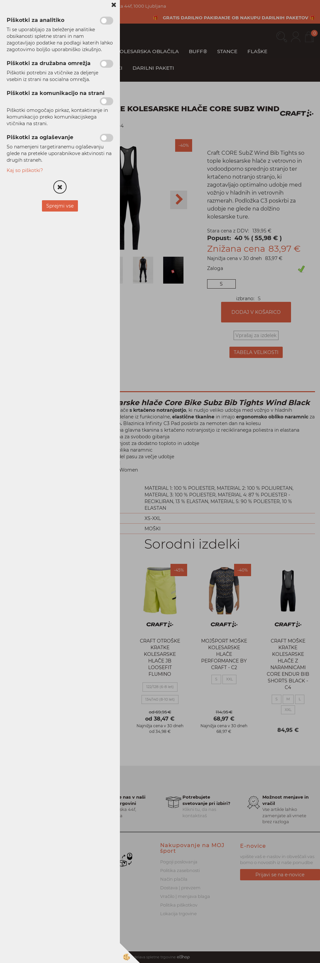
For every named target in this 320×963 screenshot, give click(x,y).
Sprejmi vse (60, 206)
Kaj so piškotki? (25, 170)
